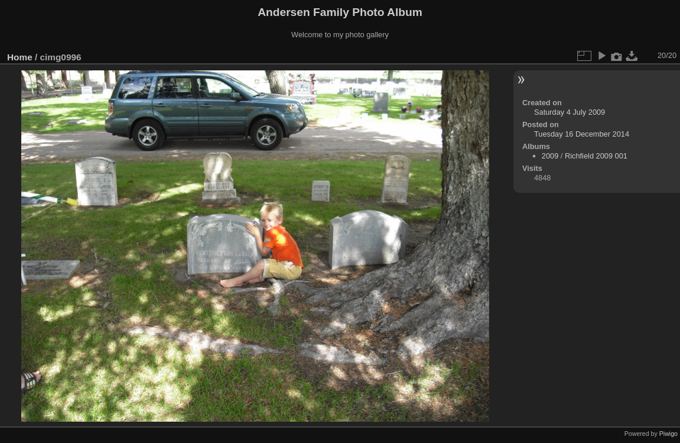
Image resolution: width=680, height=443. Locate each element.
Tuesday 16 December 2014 (581, 134)
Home (19, 57)
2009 (550, 155)
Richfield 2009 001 (596, 155)
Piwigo (668, 433)
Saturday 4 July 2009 (569, 112)
